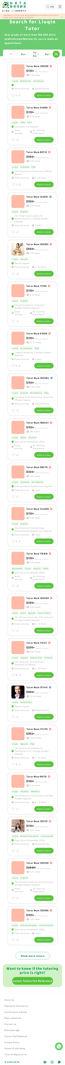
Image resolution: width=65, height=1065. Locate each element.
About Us (9, 1000)
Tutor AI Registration (15, 1054)
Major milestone (12, 1018)
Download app (11, 1030)
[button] (32, 54)
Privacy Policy (11, 1042)
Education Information (16, 1006)
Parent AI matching (14, 1048)
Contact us (10, 1024)
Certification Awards (15, 1012)
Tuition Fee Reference (15, 1036)
